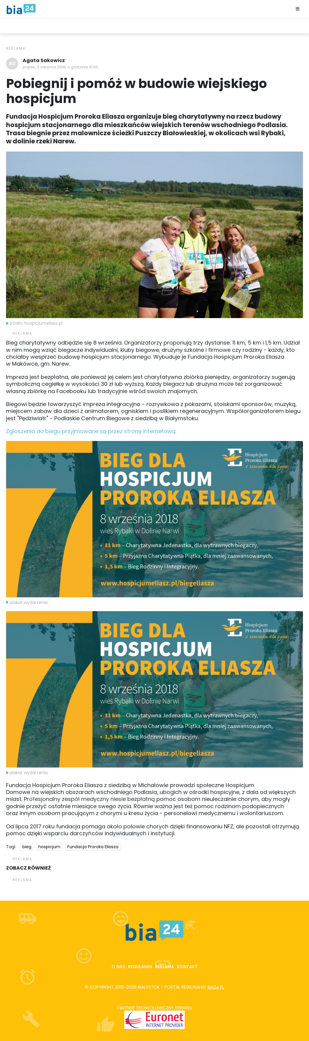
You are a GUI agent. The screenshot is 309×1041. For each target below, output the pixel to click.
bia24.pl (216, 987)
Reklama (164, 966)
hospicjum (49, 847)
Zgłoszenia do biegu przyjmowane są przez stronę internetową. (91, 431)
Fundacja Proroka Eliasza (92, 847)
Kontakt (187, 966)
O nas (118, 966)
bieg (26, 847)
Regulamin (140, 966)
